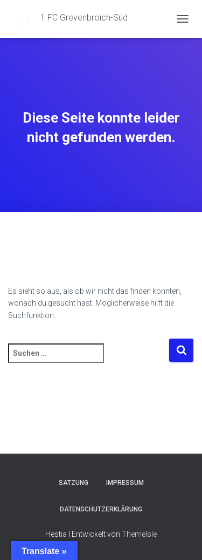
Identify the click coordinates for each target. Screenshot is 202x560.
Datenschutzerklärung (101, 509)
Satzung (73, 483)
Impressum (125, 483)
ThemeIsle (139, 534)
